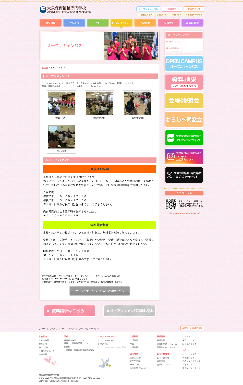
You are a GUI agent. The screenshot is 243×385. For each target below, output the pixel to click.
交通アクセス (194, 9)
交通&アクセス (164, 364)
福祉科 (67, 346)
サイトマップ (188, 364)
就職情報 (169, 24)
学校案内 (74, 24)
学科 (98, 24)
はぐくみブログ (189, 344)
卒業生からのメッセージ (168, 347)
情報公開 (43, 354)
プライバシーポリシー (192, 368)
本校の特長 (44, 340)
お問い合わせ (163, 357)
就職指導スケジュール (167, 344)
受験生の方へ (146, 14)
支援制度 (134, 347)
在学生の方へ (161, 14)
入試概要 (145, 24)
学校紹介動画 (188, 357)
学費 (132, 344)
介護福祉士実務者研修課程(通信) (79, 350)
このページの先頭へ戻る (192, 328)
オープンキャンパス (178, 42)
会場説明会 (192, 24)
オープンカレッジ (148, 9)
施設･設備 (43, 347)
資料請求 (172, 9)
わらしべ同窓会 (189, 354)
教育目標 (43, 344)
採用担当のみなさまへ (140, 368)
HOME (51, 24)
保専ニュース (188, 340)
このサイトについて (191, 361)
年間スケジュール (47, 351)
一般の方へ (176, 14)
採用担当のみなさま (193, 14)
